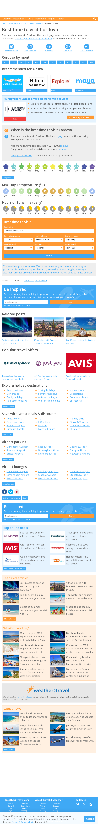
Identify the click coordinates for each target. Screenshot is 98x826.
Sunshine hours (41, 238)
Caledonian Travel (80, 427)
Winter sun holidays (49, 402)
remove (64, 147)
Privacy (10, 810)
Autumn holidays (47, 399)
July (61, 137)
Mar (21, 62)
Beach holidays (15, 392)
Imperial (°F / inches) (35, 282)
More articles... (9, 620)
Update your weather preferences (33, 38)
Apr (29, 62)
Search (61, 18)
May (36, 62)
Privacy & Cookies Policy (23, 822)
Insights (52, 18)
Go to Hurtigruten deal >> (80, 119)
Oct (76, 62)
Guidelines (25, 810)
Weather (7, 18)
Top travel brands (16, 423)
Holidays (43, 805)
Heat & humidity (71, 246)
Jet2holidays (45, 423)
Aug (60, 62)
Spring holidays (46, 392)
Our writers (25, 808)
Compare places (79, 399)
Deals (30, 18)
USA (24, 24)
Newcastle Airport (80, 455)
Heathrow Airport (48, 480)
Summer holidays (47, 395)
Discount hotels (15, 430)
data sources (85, 274)
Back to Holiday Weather (11, 500)
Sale (15, 121)
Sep (68, 62)
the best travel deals (24, 699)
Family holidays (15, 399)
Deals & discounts (86, 51)
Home (4, 24)
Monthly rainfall (10, 246)
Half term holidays (17, 402)
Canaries (56, 805)
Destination (8, 229)
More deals (7, 436)
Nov (83, 62)
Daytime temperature (12, 238)
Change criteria (8, 179)
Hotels (42, 810)
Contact (11, 808)
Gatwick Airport (78, 448)
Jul (52, 62)
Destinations (19, 18)
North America (14, 24)
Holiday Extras (78, 420)
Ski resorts (76, 402)
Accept (90, 818)
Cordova (39, 24)
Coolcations (76, 395)
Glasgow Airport (79, 452)
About (10, 805)
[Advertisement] (49, 8)
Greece (56, 808)
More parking (8, 461)
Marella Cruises (46, 430)
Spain (55, 810)
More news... (9, 751)
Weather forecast (30, 51)
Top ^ (25, 500)
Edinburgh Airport (48, 455)
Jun (44, 62)
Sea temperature (71, 238)
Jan (5, 62)
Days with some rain (42, 246)
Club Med (75, 430)
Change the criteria (21, 157)
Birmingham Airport (49, 452)
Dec (91, 62)
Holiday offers (14, 420)
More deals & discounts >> (14, 570)
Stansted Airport (16, 452)
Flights (42, 808)
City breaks (13, 395)
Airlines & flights (16, 427)
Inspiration (40, 18)
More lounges (8, 486)
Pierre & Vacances (80, 423)
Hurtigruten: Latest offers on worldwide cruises (36, 100)
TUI (40, 420)
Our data (24, 805)
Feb (13, 62)
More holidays (8, 408)
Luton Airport (45, 448)
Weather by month (11, 51)
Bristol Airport (15, 455)
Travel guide (68, 51)
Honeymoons (77, 392)
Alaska (31, 24)
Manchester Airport (17, 448)
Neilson (42, 427)
